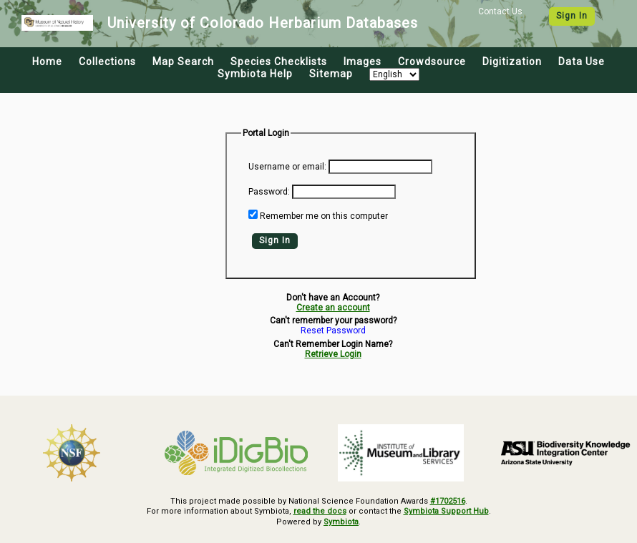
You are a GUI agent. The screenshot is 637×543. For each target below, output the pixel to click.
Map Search (183, 61)
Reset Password (333, 331)
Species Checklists (278, 61)
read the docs (319, 511)
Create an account (333, 308)
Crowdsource (432, 61)
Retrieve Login (333, 354)
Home (47, 61)
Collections (107, 61)
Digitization (512, 61)
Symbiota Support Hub (446, 511)
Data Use (581, 61)
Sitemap (331, 73)
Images (362, 61)
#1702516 (447, 501)
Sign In (572, 16)
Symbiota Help (255, 73)
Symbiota (341, 522)
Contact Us (500, 11)
